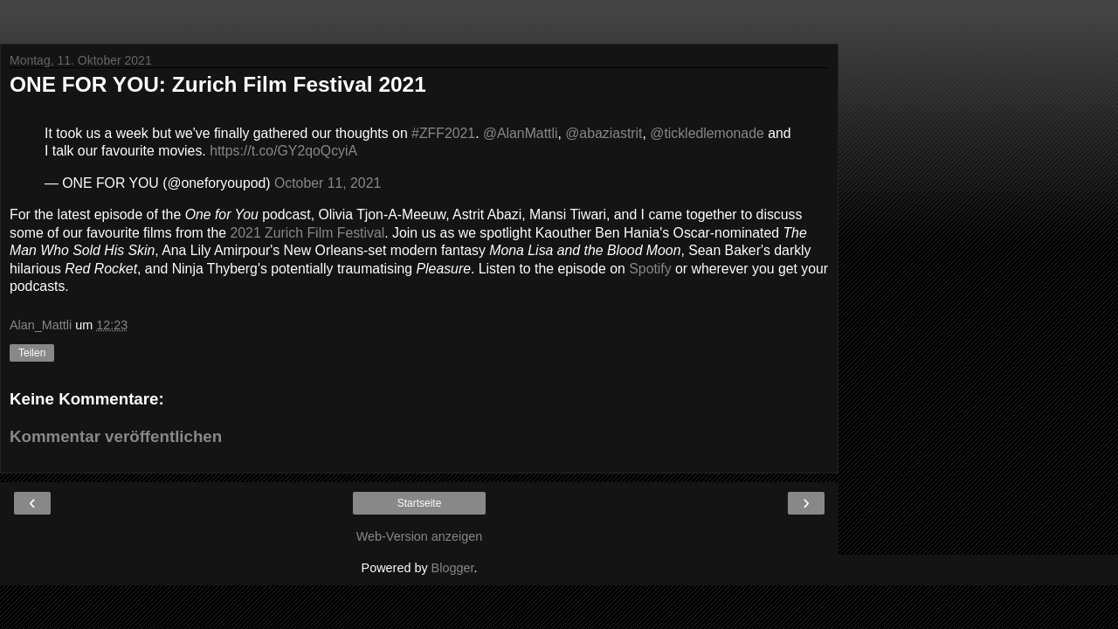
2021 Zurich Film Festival (307, 232)
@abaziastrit (603, 133)
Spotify (650, 268)
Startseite (419, 503)
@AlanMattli (520, 133)
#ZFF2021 (443, 133)
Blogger (452, 568)
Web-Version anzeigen (419, 536)
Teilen (31, 353)
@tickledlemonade (706, 133)
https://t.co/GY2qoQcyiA (283, 150)
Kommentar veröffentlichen (116, 436)
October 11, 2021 (327, 183)
